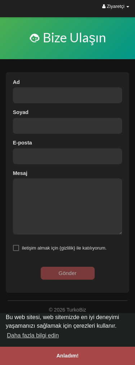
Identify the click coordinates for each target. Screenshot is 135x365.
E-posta (22, 143)
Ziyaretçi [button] (115, 6)
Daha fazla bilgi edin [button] (33, 335)
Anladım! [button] (68, 356)
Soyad (21, 112)
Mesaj (20, 173)
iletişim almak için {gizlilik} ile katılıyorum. (64, 248)
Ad (16, 82)
